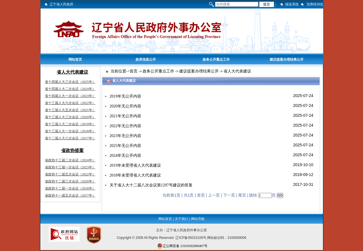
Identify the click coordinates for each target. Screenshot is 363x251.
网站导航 (198, 219)
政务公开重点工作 (216, 59)
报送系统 (292, 4)
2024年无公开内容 (125, 155)
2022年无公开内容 (125, 126)
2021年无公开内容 (125, 116)
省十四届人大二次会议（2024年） (70, 89)
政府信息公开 (146, 59)
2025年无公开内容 (125, 146)
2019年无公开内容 (125, 96)
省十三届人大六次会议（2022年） (70, 103)
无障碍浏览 (314, 4)
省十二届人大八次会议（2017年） (70, 138)
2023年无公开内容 (125, 136)
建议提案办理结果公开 (287, 59)
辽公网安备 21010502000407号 (182, 246)
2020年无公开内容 (125, 106)
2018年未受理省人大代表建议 (135, 175)
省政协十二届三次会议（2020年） (70, 181)
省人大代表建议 (72, 72)
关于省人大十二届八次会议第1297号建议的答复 (151, 185)
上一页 (214, 195)
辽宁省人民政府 (61, 4)
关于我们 (181, 219)
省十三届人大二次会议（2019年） (70, 124)
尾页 (242, 195)
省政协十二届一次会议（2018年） (70, 188)
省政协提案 (72, 150)
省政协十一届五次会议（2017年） (70, 195)
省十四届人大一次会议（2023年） (70, 96)
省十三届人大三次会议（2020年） (70, 117)
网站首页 (75, 59)
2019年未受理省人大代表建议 (135, 165)
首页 (134, 71)
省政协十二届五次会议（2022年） (70, 174)
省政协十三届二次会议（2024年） (70, 160)
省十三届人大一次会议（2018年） (70, 131)
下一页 (229, 195)
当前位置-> (120, 71)
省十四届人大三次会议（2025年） (70, 82)
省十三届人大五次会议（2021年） (70, 110)
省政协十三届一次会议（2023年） (70, 167)
